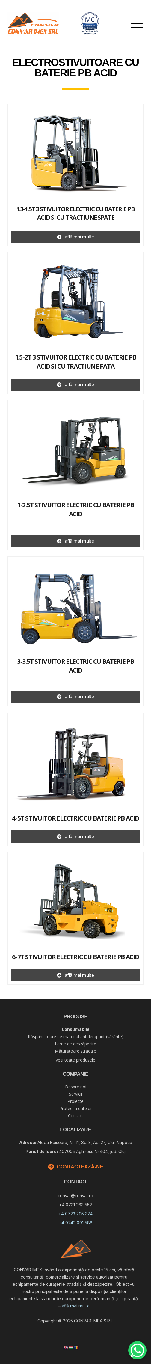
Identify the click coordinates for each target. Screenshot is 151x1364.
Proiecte (75, 1101)
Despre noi (75, 1087)
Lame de (75, 1044)
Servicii (75, 1094)
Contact (75, 1115)
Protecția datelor (75, 1108)
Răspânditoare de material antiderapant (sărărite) (75, 1036)
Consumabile (76, 1029)
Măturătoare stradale (75, 1051)
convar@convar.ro (75, 1196)
